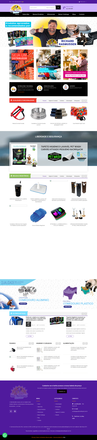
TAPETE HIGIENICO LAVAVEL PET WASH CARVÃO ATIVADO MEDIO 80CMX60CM (52, 358)
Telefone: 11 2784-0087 (78, 417)
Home (17, 14)
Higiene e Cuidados (60, 412)
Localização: (76, 404)
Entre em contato (69, 6)
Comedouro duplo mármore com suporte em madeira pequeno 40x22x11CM (79, 358)
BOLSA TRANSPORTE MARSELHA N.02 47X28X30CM (25, 357)
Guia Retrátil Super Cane (79, 123)
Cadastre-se (62, 391)
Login (22, 1)
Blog (74, 14)
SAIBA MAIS (67, 306)
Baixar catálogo (63, 14)
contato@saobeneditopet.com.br (80, 411)
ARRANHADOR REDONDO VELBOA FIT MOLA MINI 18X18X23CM (79, 224)
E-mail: (75, 408)
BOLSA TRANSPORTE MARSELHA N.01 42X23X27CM (25, 366)
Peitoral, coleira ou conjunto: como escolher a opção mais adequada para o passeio (36, 318)
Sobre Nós (26, 14)
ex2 (34, 325)
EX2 (64, 437)
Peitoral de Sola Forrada (18, 123)
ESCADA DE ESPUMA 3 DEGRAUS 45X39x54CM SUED (58, 124)
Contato (81, 14)
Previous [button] (30, 343)
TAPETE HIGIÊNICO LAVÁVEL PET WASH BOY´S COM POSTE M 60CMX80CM (38, 200)
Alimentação (69, 100)
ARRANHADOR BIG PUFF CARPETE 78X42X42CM (18, 199)
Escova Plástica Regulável (38, 225)
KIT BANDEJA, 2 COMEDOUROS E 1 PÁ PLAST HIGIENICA (58, 224)
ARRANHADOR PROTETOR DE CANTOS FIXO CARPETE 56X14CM (79, 199)
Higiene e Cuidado (53, 100)
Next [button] (32, 343)
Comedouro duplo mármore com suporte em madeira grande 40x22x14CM (79, 349)
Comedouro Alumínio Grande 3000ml (38, 124)
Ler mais (18, 410)
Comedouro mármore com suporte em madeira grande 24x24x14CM (18, 224)
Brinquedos (77, 100)
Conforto (62, 100)
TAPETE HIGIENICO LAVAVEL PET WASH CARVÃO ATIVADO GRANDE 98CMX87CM (52, 349)
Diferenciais (51, 14)
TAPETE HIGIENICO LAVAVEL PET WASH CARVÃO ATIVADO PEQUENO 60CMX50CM (62, 148)
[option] (21, 350)
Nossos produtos (38, 14)
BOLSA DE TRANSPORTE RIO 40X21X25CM (24, 348)
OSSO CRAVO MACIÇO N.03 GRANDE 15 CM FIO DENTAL (59, 199)
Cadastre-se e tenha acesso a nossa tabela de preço (62, 386)
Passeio (44, 100)
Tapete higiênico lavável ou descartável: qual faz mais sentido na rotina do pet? (75, 318)
